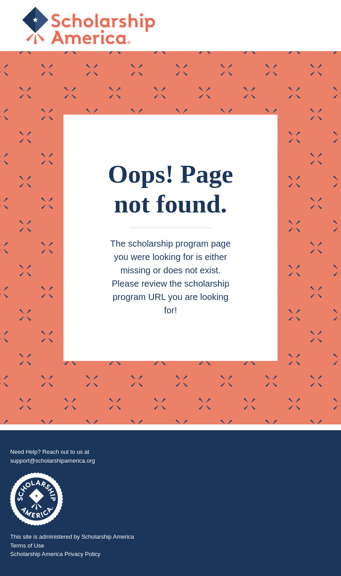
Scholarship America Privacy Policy (55, 554)
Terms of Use (27, 545)
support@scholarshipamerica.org (52, 460)
